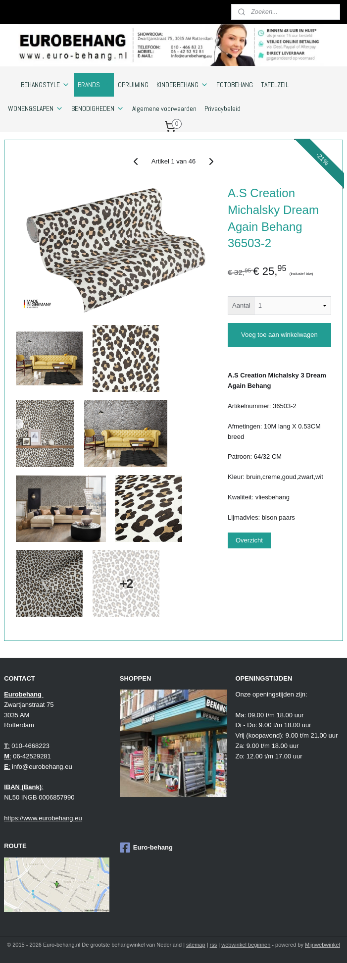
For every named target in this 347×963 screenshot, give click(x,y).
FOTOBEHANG (234, 84)
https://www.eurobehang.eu (43, 818)
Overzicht (249, 540)
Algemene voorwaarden (164, 108)
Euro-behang (146, 848)
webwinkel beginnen (245, 945)
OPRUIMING (133, 84)
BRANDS (94, 84)
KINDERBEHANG (182, 84)
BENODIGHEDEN (97, 108)
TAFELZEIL (275, 84)
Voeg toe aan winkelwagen (279, 334)
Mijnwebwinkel (322, 945)
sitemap (195, 945)
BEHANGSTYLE (45, 84)
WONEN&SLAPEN (35, 108)
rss (213, 945)
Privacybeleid (222, 108)
